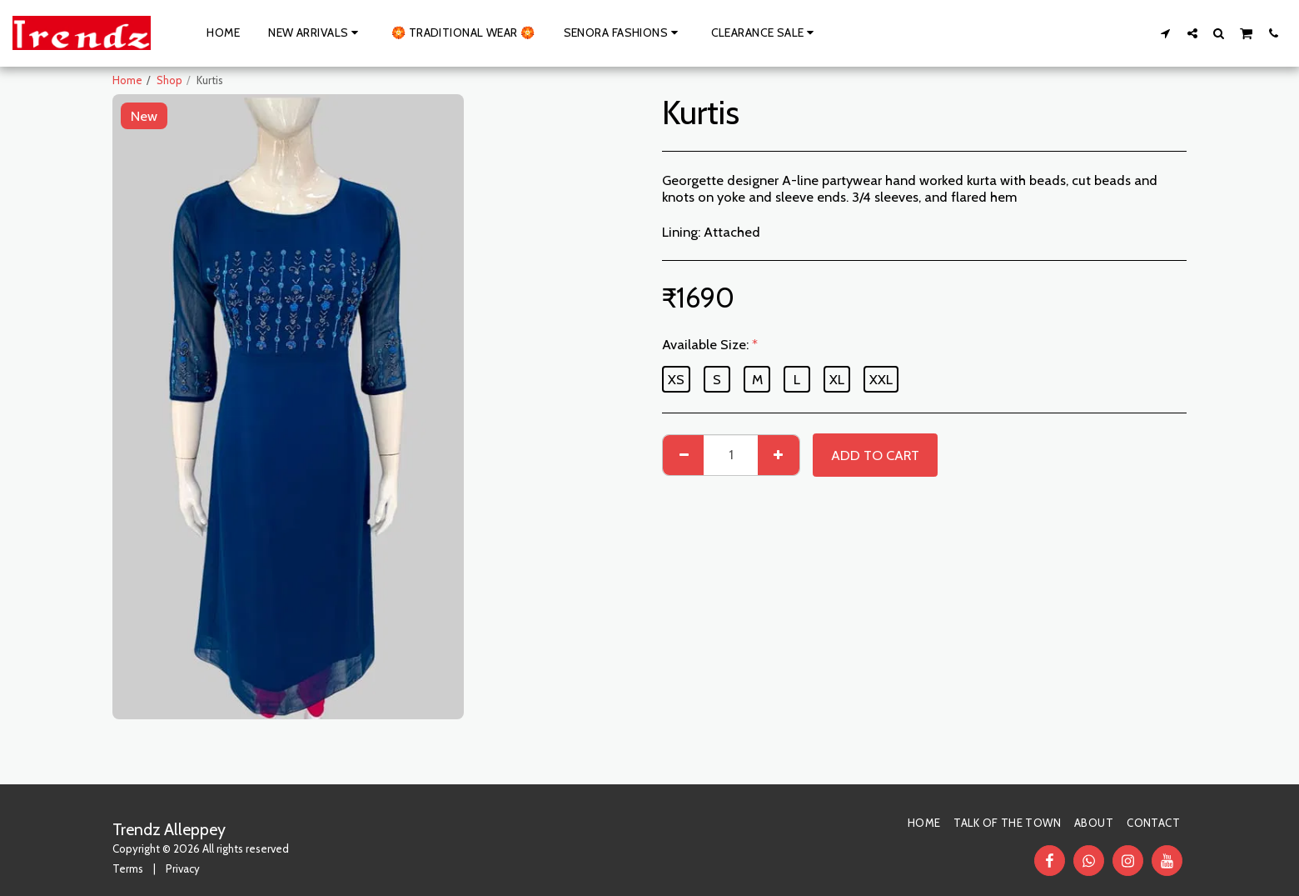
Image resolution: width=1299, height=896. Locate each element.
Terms (127, 868)
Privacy (183, 868)
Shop (169, 80)
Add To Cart (875, 455)
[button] (1165, 33)
